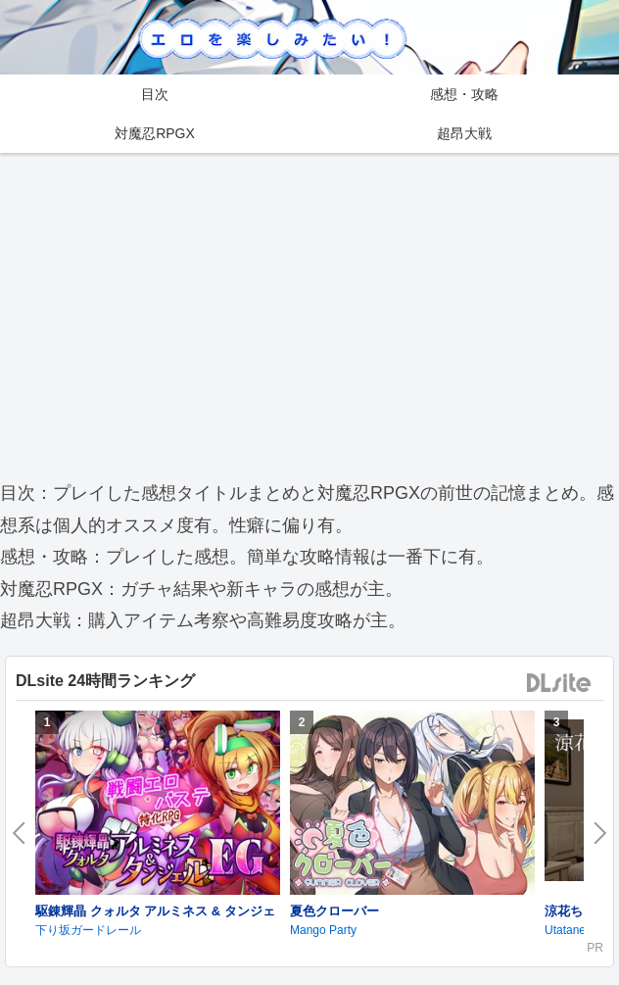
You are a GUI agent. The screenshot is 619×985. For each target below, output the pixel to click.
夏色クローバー (334, 911)
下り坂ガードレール (88, 930)
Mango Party (323, 930)
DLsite (559, 683)
